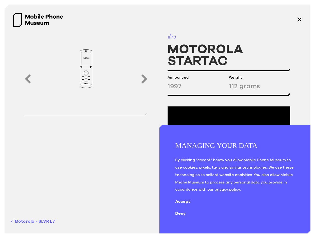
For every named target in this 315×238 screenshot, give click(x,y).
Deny (184, 213)
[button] (28, 78)
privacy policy (227, 189)
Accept (186, 201)
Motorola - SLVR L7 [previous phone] (33, 221)
